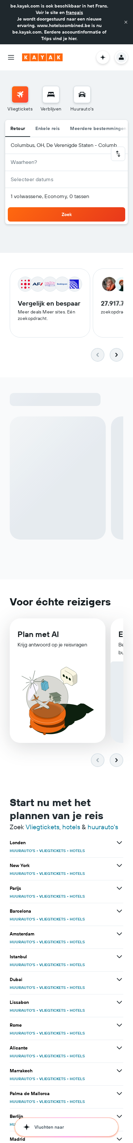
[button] (126, 22)
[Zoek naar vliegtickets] (20, 94)
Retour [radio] (17, 128)
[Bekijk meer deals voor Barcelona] (119, 912)
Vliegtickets (42, 827)
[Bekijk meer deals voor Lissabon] (119, 1003)
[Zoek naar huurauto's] (82, 94)
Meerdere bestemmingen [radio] (98, 128)
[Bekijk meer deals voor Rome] (119, 1026)
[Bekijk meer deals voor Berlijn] (119, 1117)
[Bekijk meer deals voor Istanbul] (119, 957)
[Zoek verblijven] (50, 94)
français (74, 12)
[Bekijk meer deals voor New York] (119, 866)
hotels (71, 827)
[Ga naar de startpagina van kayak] (42, 57)
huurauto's (103, 827)
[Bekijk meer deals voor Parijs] (119, 889)
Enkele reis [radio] (47, 128)
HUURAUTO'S (22, 851)
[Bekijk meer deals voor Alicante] (119, 1048)
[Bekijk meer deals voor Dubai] (119, 980)
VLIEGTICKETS (52, 851)
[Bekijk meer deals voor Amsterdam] (119, 934)
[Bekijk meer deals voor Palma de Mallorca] (119, 1094)
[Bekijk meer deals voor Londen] (119, 843)
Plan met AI (38, 635)
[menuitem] (19, 99)
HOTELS (77, 851)
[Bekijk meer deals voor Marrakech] (119, 1071)
